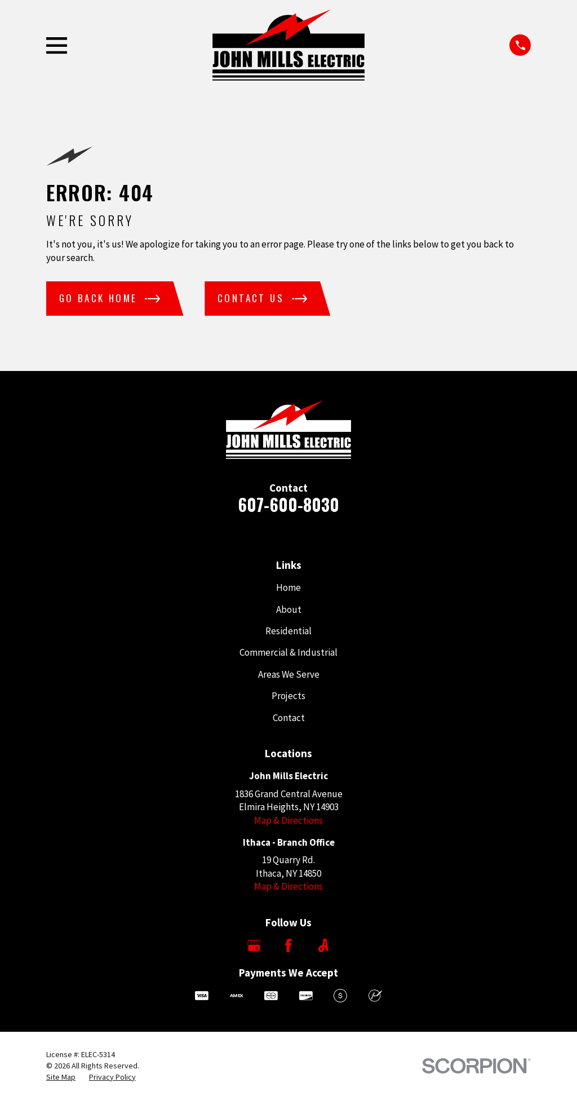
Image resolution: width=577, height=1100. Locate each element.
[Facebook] (288, 945)
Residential (288, 631)
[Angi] (323, 945)
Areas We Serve (288, 674)
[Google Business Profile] (254, 945)
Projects (288, 696)
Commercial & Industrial (288, 652)
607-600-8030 (288, 504)
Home (288, 587)
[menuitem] (61, 1077)
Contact (289, 718)
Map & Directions (288, 820)
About (288, 609)
